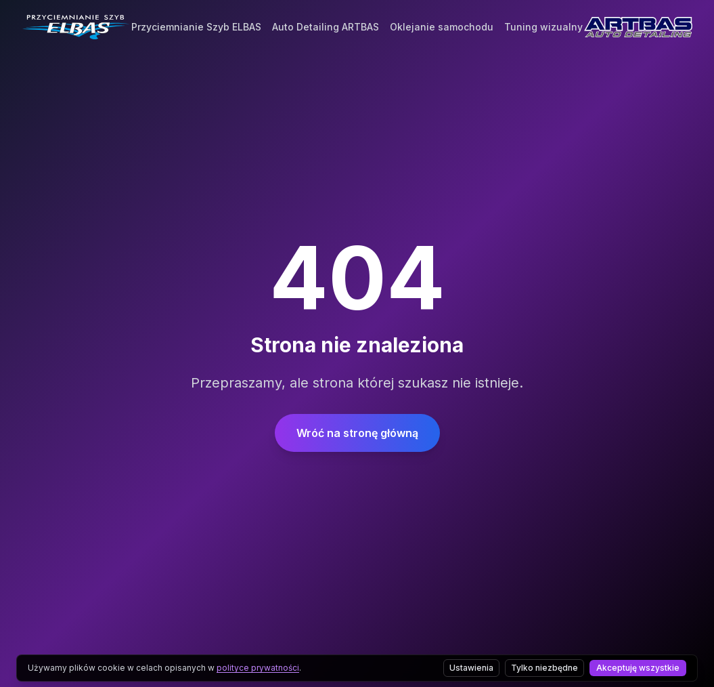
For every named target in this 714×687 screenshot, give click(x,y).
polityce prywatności (258, 668)
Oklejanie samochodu (441, 22)
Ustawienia (471, 668)
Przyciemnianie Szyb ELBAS (196, 22)
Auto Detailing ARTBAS (325, 22)
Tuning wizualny (543, 22)
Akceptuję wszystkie (637, 668)
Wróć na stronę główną (357, 433)
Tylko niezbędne (544, 668)
